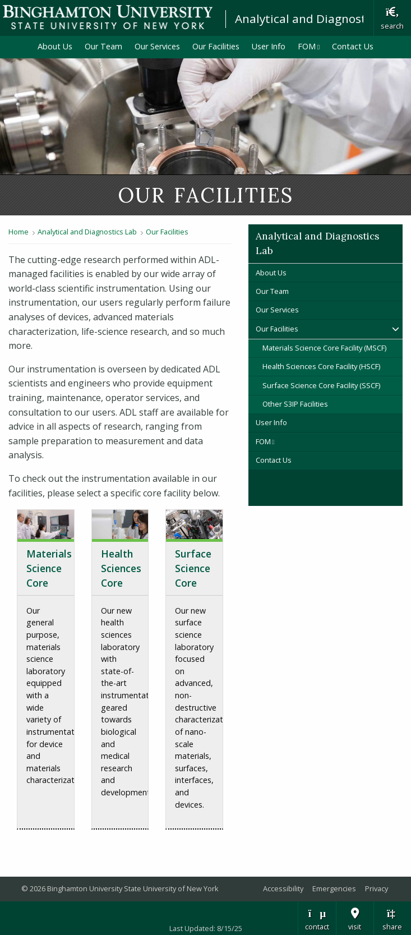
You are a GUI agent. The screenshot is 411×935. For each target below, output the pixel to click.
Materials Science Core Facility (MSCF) (324, 348)
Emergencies (334, 888)
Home (18, 232)
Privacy (376, 888)
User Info (268, 46)
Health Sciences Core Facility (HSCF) (321, 366)
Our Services (157, 46)
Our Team (103, 46)
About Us (55, 46)
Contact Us (352, 46)
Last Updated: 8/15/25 (205, 928)
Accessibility (283, 888)
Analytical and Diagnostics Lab (319, 18)
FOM (312, 46)
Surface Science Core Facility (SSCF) (321, 385)
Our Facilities (215, 46)
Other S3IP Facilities (295, 404)
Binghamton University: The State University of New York (108, 17)
